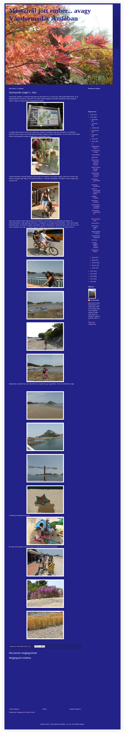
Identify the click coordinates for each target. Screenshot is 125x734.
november (95, 123)
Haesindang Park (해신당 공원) (95, 174)
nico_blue (68, 724)
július (93, 139)
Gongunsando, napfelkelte (96, 236)
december (95, 119)
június (94, 141)
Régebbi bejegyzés (75, 709)
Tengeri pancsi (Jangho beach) (96, 169)
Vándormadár (94, 300)
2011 (92, 279)
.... (92, 254)
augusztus (95, 134)
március (94, 262)
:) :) (93, 144)
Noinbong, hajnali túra (96, 185)
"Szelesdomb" (96, 155)
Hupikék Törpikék (95, 197)
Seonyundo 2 (95, 223)
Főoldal (44, 709)
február (94, 265)
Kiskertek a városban (95, 201)
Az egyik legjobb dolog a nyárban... (95, 245)
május (94, 257)
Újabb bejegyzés (14, 709)
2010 (92, 281)
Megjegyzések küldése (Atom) (26, 712)
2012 (92, 276)
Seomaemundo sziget (96, 151)
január (94, 268)
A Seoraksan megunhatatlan (96, 212)
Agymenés (95, 157)
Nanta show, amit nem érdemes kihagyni (95, 162)
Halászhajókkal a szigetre (96, 232)
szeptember (95, 130)
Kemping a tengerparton (96, 180)
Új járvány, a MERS (95, 250)
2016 (92, 114)
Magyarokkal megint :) (95, 147)
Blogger (82, 724)
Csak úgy (94, 240)
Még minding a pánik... (96, 219)
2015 (92, 117)
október (94, 128)
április (94, 260)
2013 (92, 274)
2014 (92, 271)
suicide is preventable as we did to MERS (96, 191)
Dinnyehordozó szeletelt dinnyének (96, 206)
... (92, 216)
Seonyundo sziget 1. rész (95, 227)
